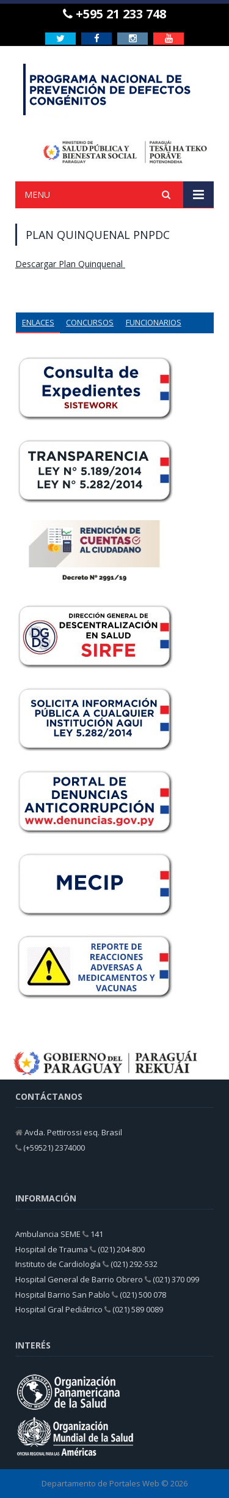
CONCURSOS (90, 322)
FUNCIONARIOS (153, 322)
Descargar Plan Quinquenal (70, 264)
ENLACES (38, 322)
